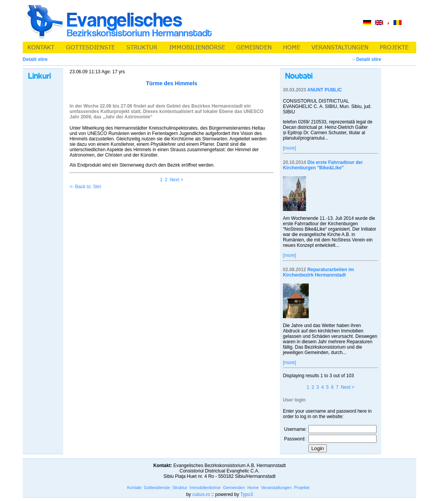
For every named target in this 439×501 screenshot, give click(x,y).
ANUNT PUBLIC (324, 90)
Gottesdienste (157, 487)
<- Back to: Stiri (85, 186)
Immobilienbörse (205, 487)
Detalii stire (368, 59)
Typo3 (246, 494)
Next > (176, 179)
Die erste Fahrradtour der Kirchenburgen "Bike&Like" (323, 165)
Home (253, 487)
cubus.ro (201, 494)
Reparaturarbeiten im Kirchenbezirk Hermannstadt (318, 272)
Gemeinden (234, 487)
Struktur (179, 487)
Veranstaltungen (276, 487)
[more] (289, 148)
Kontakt (134, 487)
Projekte (301, 487)
